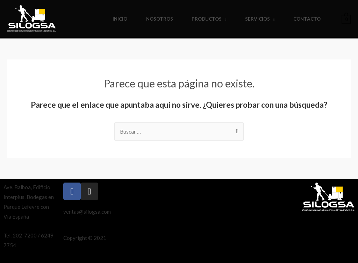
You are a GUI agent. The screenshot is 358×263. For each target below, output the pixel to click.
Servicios (257, 19)
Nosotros (159, 19)
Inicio (120, 19)
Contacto (307, 19)
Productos (207, 19)
